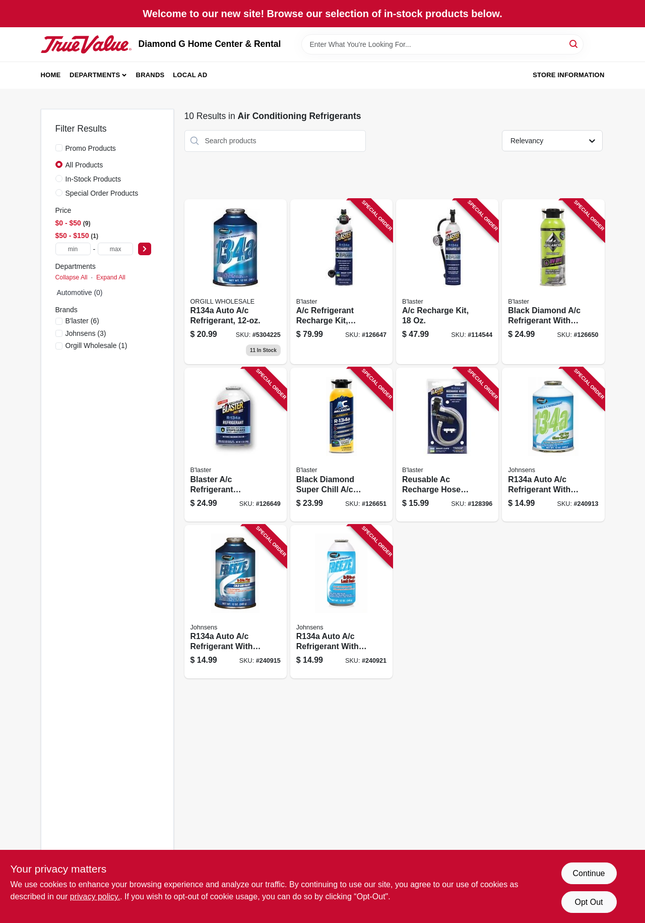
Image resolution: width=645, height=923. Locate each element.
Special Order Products (102, 193)
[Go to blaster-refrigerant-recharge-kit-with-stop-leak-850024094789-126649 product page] (235, 445)
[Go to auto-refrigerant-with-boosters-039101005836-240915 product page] (235, 602)
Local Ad (190, 75)
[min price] (73, 249)
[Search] (574, 43)
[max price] (115, 249)
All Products (84, 164)
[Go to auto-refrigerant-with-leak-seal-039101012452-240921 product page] (341, 602)
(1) (96, 345)
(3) (86, 333)
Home (51, 75)
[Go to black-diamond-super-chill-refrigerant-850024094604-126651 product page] (341, 445)
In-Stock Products (93, 179)
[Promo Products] (58, 147)
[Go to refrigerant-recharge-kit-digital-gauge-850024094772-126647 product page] (341, 282)
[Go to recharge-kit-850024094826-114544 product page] (447, 282)
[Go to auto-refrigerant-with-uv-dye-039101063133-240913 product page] (553, 445)
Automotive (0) (80, 293)
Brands (150, 75)
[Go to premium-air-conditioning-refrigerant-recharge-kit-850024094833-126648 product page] (235, 282)
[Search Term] (442, 44)
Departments (95, 75)
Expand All (110, 277)
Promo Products (91, 148)
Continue (588, 873)
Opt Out (588, 902)
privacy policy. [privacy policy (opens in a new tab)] (95, 896)
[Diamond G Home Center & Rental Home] (86, 44)
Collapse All (71, 277)
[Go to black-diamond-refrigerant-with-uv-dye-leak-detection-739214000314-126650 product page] (553, 282)
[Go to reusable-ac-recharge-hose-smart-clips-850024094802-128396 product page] (447, 445)
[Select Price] (144, 249)
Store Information (568, 75)
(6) (82, 321)
